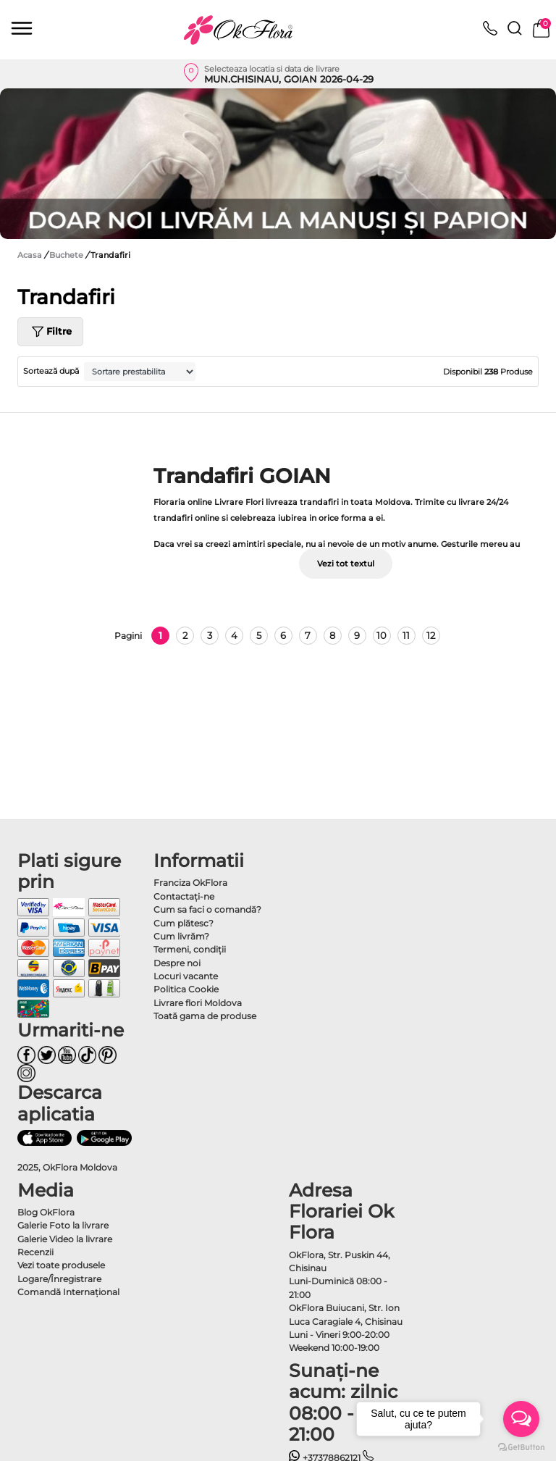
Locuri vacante (185, 976)
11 (406, 635)
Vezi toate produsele (61, 1265)
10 (381, 635)
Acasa (29, 255)
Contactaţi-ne (183, 896)
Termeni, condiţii (189, 949)
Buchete (67, 255)
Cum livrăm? (181, 936)
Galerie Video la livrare (64, 1239)
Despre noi (177, 963)
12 (430, 635)
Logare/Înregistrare (59, 1278)
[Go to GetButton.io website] (521, 1446)
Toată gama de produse (204, 1015)
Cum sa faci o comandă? (207, 909)
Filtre (50, 331)
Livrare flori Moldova (197, 1002)
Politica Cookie (186, 989)
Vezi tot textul (345, 563)
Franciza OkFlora (190, 882)
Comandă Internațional (68, 1291)
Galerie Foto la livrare (63, 1225)
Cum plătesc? (183, 923)
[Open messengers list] (521, 1419)
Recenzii (35, 1252)
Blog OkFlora (46, 1212)
